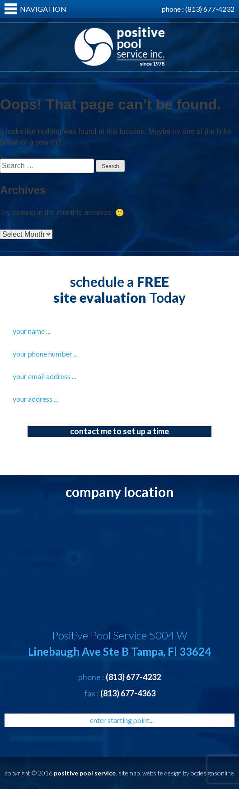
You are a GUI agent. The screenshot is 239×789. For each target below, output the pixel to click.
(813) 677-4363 (127, 693)
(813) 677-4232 (209, 9)
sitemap (129, 773)
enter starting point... (122, 720)
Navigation (43, 9)
